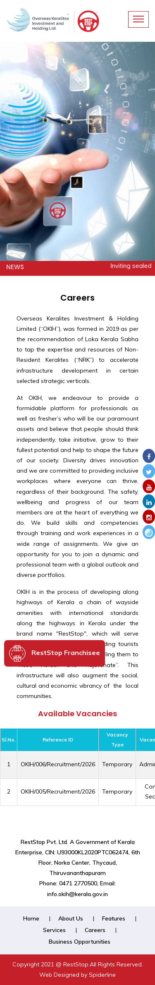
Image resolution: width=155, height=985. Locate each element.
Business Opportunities (79, 941)
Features (113, 918)
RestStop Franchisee (54, 653)
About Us (70, 918)
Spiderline (102, 974)
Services (54, 930)
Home (31, 918)
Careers (95, 930)
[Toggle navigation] (138, 19)
